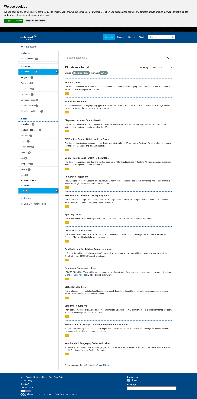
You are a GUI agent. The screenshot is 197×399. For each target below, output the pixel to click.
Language (131, 384)
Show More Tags (28, 180)
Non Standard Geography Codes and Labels (88, 343)
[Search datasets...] (115, 58)
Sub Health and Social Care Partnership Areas (89, 249)
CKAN (132, 380)
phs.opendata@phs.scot (77, 275)
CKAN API (25, 384)
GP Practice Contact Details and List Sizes (87, 139)
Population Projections (77, 177)
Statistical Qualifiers (75, 287)
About (141, 37)
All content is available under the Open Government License (49, 394)
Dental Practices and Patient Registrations (87, 158)
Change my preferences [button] (35, 21)
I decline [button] (18, 21)
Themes (120, 37)
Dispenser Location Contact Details (83, 120)
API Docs (105, 365)
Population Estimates (76, 101)
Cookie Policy (26, 380)
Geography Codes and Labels (80, 268)
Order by (144, 67)
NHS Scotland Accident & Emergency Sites (87, 195)
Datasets (109, 37)
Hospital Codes (73, 83)
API (97, 365)
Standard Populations (76, 306)
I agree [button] (8, 21)
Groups (131, 37)
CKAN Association (28, 387)
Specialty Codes (73, 214)
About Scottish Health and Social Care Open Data (42, 377)
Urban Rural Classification (78, 230)
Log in (172, 29)
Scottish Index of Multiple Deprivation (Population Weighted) (96, 324)
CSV (67, 93)
